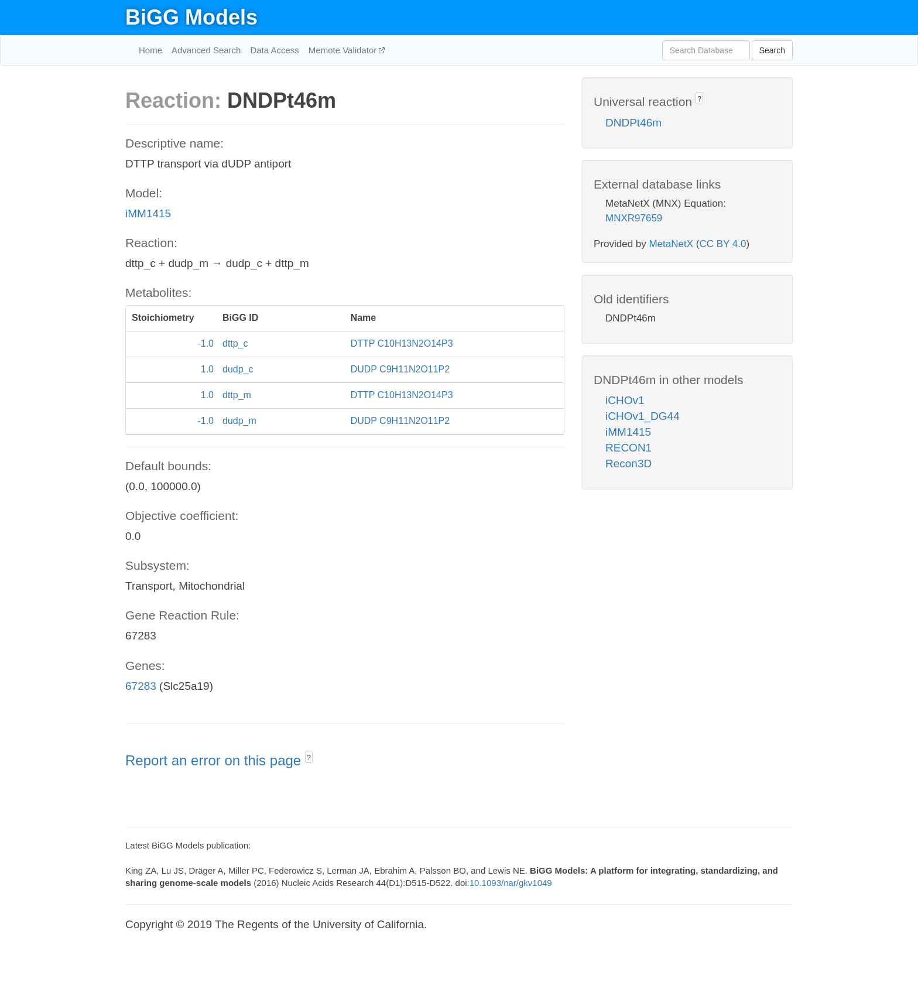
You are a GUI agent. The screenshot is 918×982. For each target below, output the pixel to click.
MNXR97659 (633, 218)
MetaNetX (671, 243)
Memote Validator (344, 50)
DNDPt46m (633, 123)
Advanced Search (206, 50)
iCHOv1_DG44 (642, 416)
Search (772, 50)
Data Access (274, 50)
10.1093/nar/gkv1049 (511, 883)
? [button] (309, 758)
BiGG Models (191, 17)
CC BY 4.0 (722, 243)
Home (150, 50)
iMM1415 (148, 213)
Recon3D (628, 463)
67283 (140, 686)
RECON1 (628, 448)
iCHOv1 (625, 400)
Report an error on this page (215, 760)
